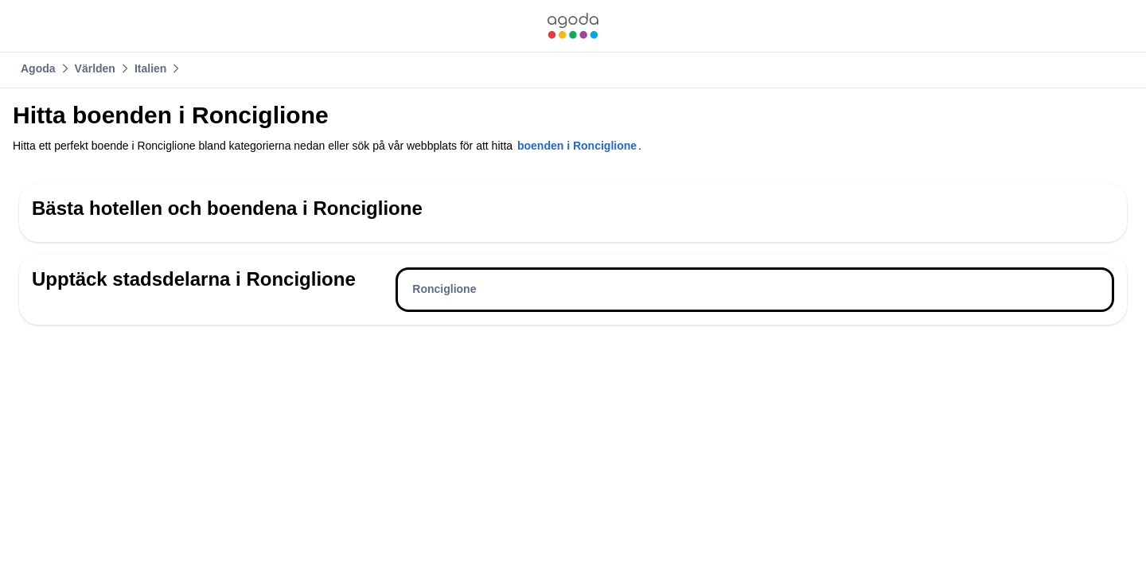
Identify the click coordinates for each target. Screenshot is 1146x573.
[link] (573, 26)
